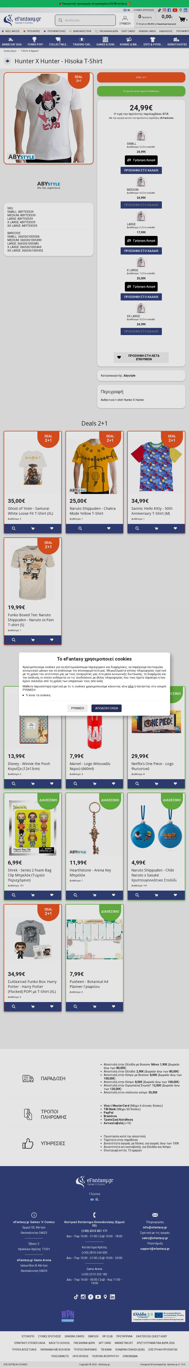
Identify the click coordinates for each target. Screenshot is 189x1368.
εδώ (131, 686)
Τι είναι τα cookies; (38, 695)
